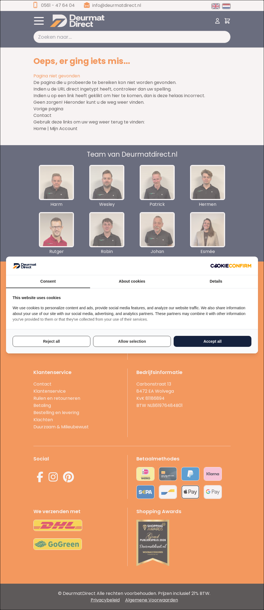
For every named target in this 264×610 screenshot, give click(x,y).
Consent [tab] (48, 281)
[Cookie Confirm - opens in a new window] (230, 266)
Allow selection (132, 341)
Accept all (212, 341)
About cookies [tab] (132, 281)
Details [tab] (216, 281)
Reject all (51, 341)
